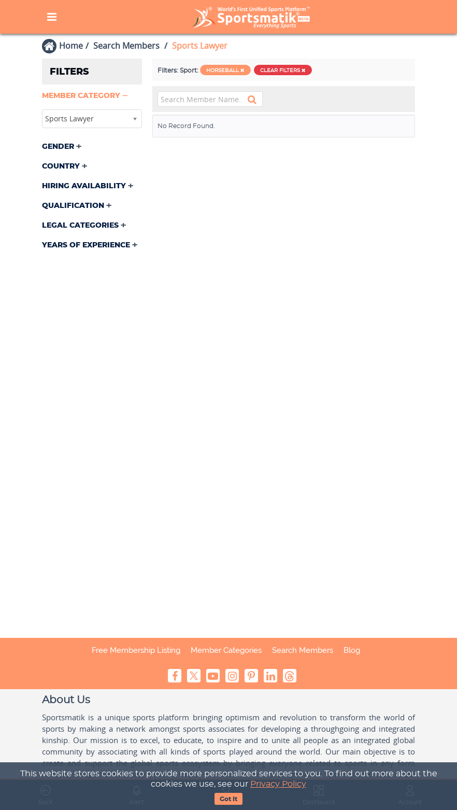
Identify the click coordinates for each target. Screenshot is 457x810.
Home (71, 45)
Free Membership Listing (136, 650)
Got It (228, 799)
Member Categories (226, 650)
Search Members (126, 45)
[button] (86, 96)
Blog (352, 650)
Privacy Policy (278, 784)
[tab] (92, 97)
